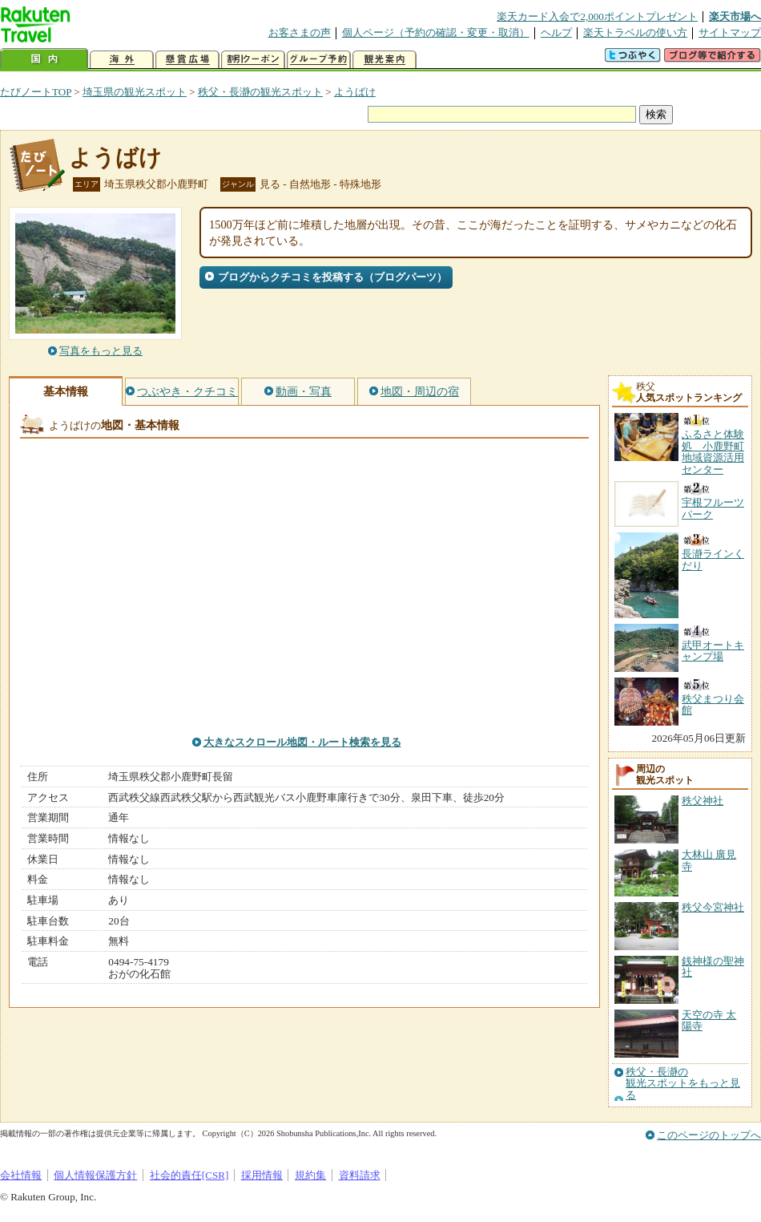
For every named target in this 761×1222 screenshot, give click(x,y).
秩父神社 (702, 801)
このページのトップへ (709, 1135)
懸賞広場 (187, 59)
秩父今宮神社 (713, 907)
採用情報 (262, 1175)
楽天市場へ (735, 16)
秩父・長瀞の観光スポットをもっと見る (683, 1083)
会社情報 (21, 1175)
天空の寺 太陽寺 (709, 1020)
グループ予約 (319, 59)
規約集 (310, 1175)
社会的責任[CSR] (189, 1175)
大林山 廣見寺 (709, 860)
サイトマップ (730, 32)
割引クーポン (253, 59)
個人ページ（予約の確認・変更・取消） (435, 32)
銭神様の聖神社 (713, 966)
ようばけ (355, 92)
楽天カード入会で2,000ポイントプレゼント (597, 16)
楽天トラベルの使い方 (635, 32)
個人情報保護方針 (95, 1175)
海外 (122, 59)
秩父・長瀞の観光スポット (260, 92)
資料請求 (359, 1175)
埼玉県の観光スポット (135, 92)
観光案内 (384, 59)
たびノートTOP (35, 92)
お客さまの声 (299, 32)
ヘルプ (556, 32)
